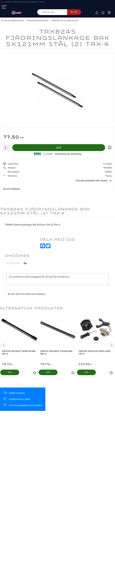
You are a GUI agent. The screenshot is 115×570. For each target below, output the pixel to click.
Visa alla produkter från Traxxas (91, 181)
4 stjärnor (16, 263)
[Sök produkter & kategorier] (52, 12)
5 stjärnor (18, 263)
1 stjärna (7, 263)
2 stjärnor (10, 263)
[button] (4, 7)
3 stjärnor (13, 263)
